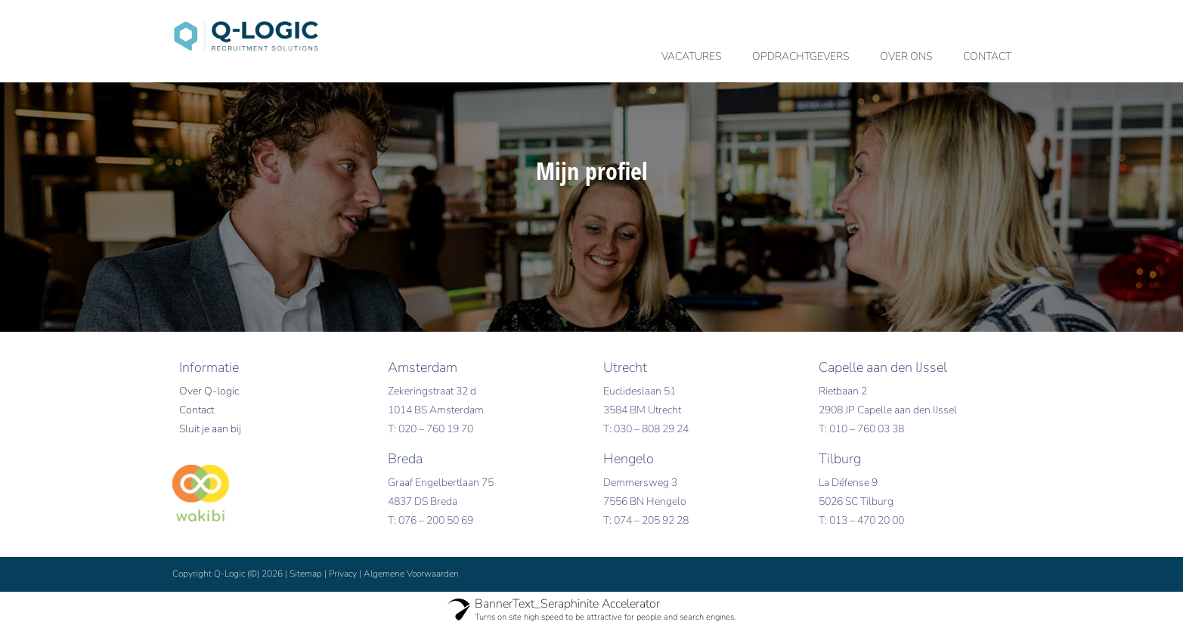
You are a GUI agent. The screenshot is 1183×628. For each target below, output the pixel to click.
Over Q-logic (209, 391)
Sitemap (306, 574)
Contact (196, 410)
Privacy (343, 574)
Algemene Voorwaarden (411, 574)
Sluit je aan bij (210, 429)
